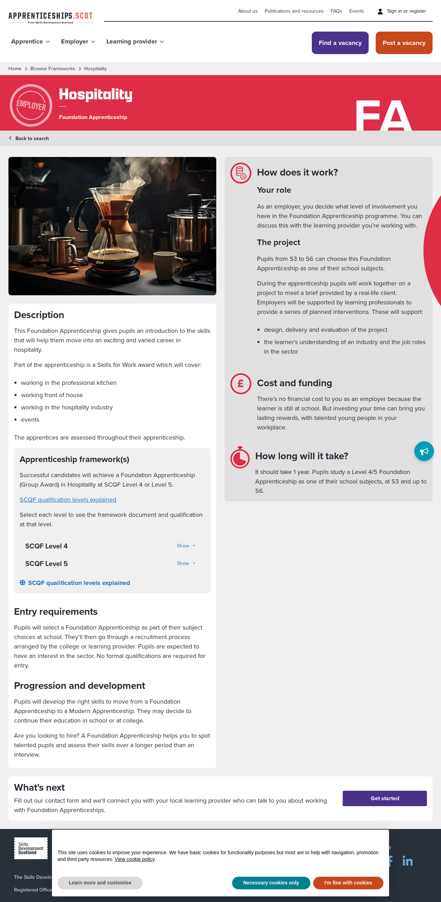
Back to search (28, 138)
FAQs (336, 11)
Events (356, 11)
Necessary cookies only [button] (271, 882)
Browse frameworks (53, 68)
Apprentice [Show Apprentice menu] (30, 41)
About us (248, 11)
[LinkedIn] (407, 859)
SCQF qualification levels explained (68, 499)
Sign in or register (401, 11)
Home (14, 68)
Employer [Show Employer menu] (78, 41)
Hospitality (95, 68)
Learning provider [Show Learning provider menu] (135, 41)
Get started (385, 798)
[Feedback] (424, 451)
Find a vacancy (340, 42)
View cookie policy (134, 859)
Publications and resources (294, 11)
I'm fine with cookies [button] (348, 882)
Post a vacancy (404, 42)
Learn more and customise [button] (100, 882)
